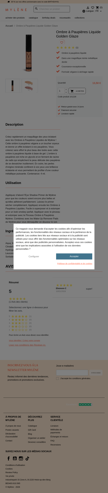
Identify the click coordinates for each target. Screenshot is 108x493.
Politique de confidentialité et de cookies (74, 263)
